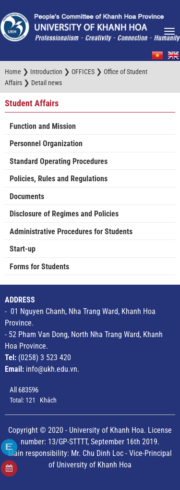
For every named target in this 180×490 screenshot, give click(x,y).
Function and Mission (43, 126)
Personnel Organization (46, 143)
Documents (27, 196)
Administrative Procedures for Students (71, 231)
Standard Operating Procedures (59, 161)
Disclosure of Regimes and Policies (64, 213)
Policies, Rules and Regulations (59, 178)
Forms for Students (39, 266)
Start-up (23, 248)
